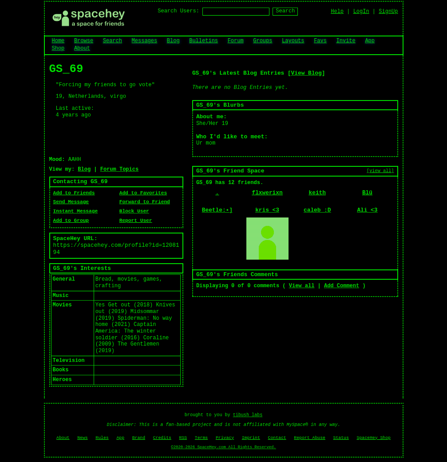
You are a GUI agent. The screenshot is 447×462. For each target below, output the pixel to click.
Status (341, 437)
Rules (101, 437)
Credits (162, 437)
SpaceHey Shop (374, 437)
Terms (201, 437)
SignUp (388, 11)
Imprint (251, 437)
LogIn (361, 11)
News (82, 437)
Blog (173, 41)
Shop (58, 48)
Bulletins (203, 41)
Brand (138, 437)
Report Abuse (309, 437)
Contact (277, 437)
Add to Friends (74, 193)
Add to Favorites (143, 193)
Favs (320, 41)
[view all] (380, 170)
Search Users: (178, 11)
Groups (262, 41)
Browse (83, 41)
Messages (145, 41)
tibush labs (248, 415)
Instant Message (75, 211)
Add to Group (71, 220)
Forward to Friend (144, 202)
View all (302, 286)
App (370, 41)
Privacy (225, 437)
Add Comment (341, 286)
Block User (134, 211)
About (82, 48)
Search (285, 11)
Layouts (293, 41)
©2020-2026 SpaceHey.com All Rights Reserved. (223, 447)
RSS (183, 437)
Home (58, 41)
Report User (135, 220)
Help (337, 11)
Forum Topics (119, 169)
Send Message (71, 202)
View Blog (306, 73)
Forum (236, 41)
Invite (346, 41)
